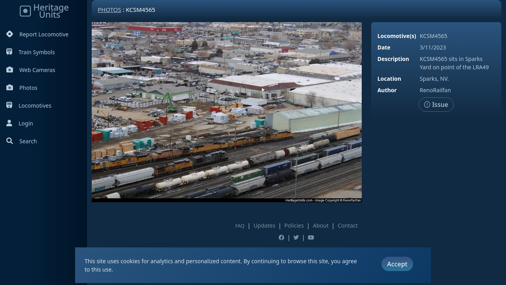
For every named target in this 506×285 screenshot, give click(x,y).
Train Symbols (30, 52)
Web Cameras (30, 70)
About (321, 225)
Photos (22, 87)
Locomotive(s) (397, 36)
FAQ (239, 225)
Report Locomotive (37, 34)
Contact (348, 225)
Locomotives (28, 105)
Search (21, 141)
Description (393, 59)
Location (389, 78)
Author (387, 90)
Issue (436, 104)
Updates (264, 225)
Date (384, 47)
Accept (397, 264)
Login (19, 123)
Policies (294, 225)
